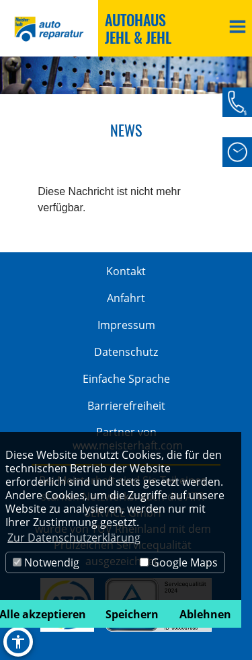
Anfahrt (126, 298)
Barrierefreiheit (126, 405)
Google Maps (179, 562)
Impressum (126, 325)
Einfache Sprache (126, 379)
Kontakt (126, 271)
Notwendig (46, 562)
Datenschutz (126, 352)
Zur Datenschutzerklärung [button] (73, 537)
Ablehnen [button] (205, 614)
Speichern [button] (132, 614)
